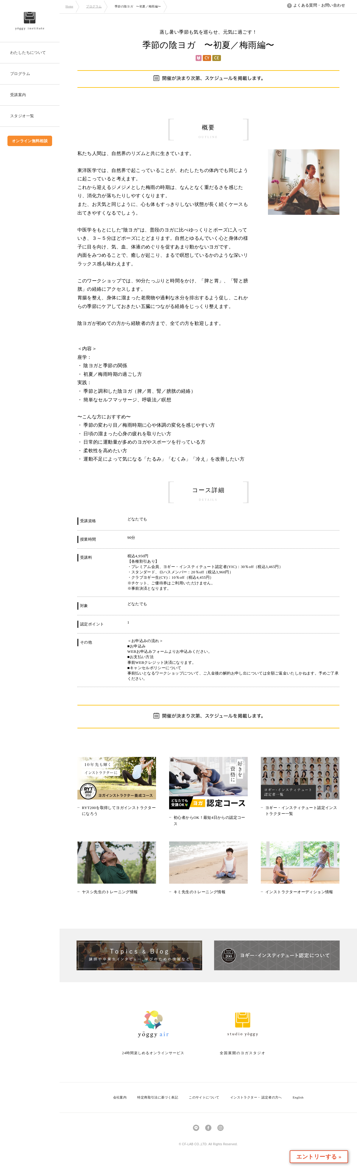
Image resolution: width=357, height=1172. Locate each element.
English (298, 1097)
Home (69, 6)
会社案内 (120, 1097)
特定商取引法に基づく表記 (157, 1097)
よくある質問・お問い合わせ (316, 5)
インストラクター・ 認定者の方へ (256, 1097)
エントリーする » (322, 1156)
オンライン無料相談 (30, 141)
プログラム (94, 6)
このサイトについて (204, 1097)
